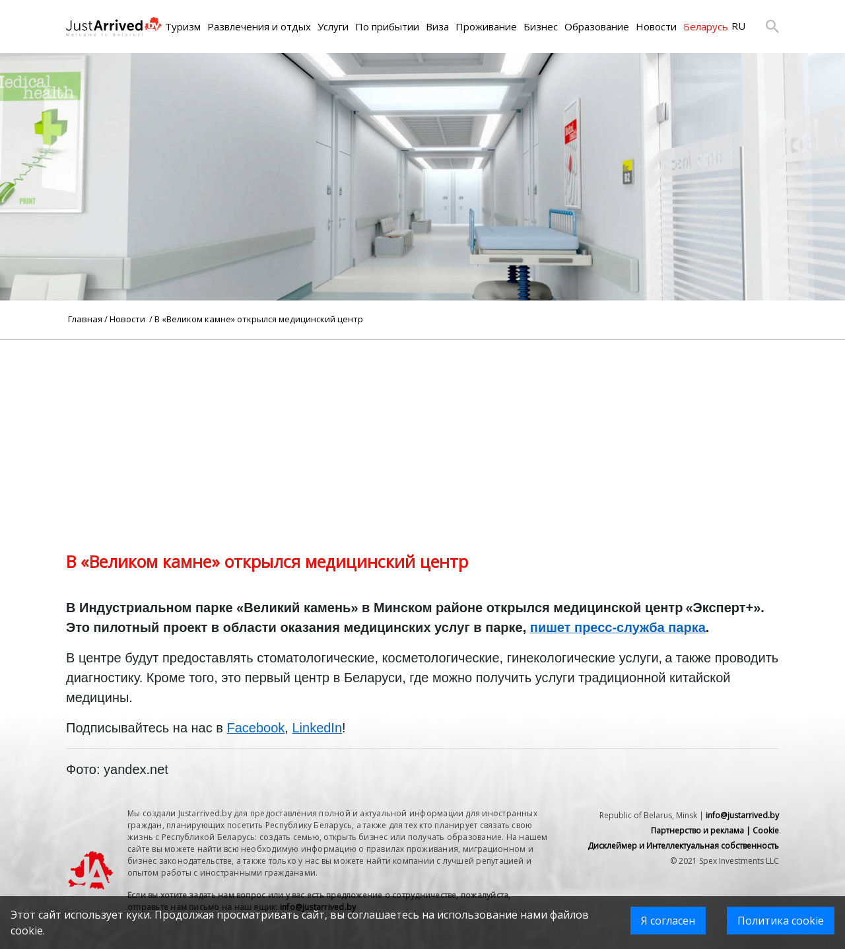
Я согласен (668, 920)
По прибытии (387, 26)
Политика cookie (780, 920)
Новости (656, 26)
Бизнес (541, 26)
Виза (437, 26)
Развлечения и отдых (259, 26)
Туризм (183, 26)
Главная (85, 319)
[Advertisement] (422, 432)
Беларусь (705, 26)
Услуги (333, 26)
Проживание (486, 26)
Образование (596, 26)
